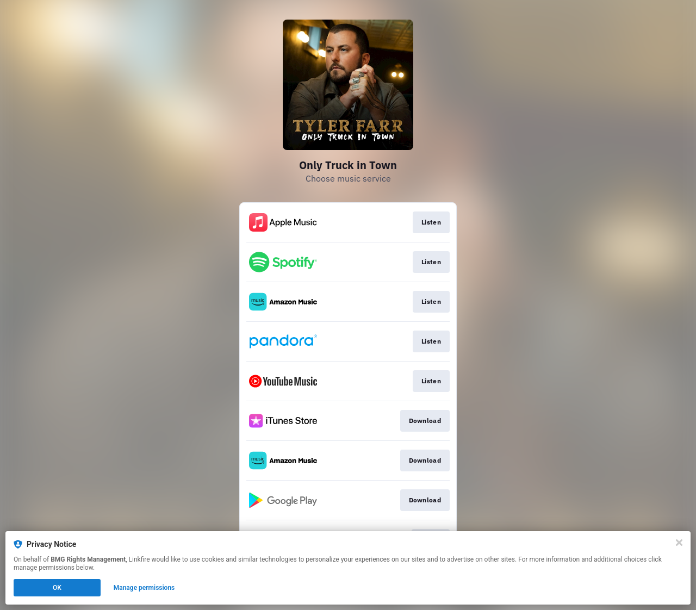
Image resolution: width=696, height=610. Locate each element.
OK (57, 588)
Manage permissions (144, 588)
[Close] (679, 542)
